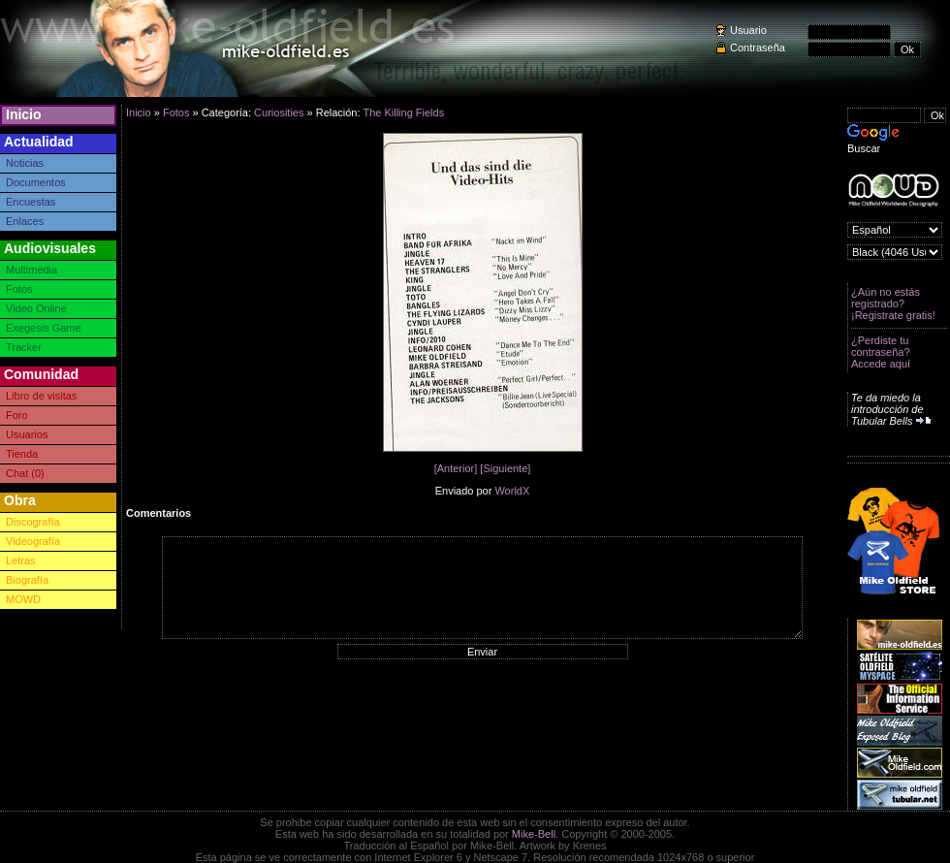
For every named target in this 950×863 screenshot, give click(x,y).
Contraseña (757, 47)
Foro (17, 415)
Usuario (748, 30)
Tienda (22, 454)
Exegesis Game (43, 328)
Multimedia (31, 269)
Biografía (27, 580)
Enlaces (25, 221)
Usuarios (27, 434)
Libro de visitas (41, 395)
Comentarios (158, 513)
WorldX (511, 490)
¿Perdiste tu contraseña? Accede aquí (880, 352)
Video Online (36, 308)
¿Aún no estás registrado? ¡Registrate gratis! (893, 303)
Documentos (36, 182)
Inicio (24, 114)
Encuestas (30, 202)
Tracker (24, 347)
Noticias (25, 163)
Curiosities (278, 112)
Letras (21, 560)
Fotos (19, 289)
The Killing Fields (403, 112)
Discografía (33, 521)
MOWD (23, 599)
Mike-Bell (533, 834)
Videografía (33, 541)
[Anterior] (456, 468)
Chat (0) (25, 473)
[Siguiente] (505, 468)
